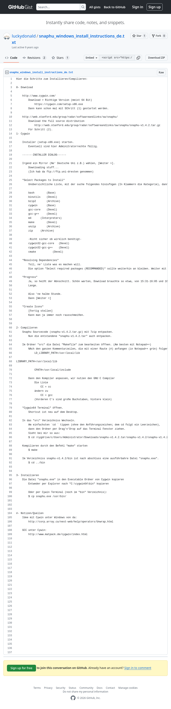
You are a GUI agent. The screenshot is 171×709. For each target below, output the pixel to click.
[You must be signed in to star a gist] (139, 36)
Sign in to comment (137, 668)
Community (86, 688)
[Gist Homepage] (20, 6)
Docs (100, 688)
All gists (94, 7)
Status (72, 688)
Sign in (137, 7)
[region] (85, 366)
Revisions (35, 58)
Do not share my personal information (85, 691)
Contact (110, 688)
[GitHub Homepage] (73, 698)
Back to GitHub (114, 7)
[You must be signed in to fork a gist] (159, 36)
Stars (61, 58)
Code (11, 58)
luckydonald (24, 36)
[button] (138, 58)
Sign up (154, 7)
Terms (37, 688)
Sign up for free (21, 668)
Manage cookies (128, 688)
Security (60, 688)
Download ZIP (156, 57)
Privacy (48, 688)
